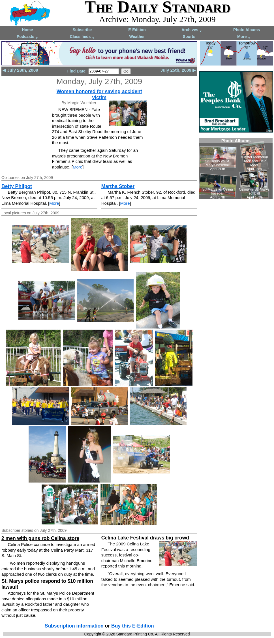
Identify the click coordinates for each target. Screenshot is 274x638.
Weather (137, 36)
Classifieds (82, 37)
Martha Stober (118, 186)
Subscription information (74, 626)
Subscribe (82, 29)
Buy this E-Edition (132, 626)
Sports (189, 36)
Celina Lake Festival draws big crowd (145, 538)
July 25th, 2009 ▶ (178, 70)
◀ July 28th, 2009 (20, 70)
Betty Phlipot (16, 186)
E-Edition (136, 29)
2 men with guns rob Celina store (40, 538)
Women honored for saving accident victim (99, 94)
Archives (191, 30)
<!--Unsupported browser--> (236, 168)
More (244, 37)
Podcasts (27, 37)
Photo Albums (246, 29)
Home (27, 29)
